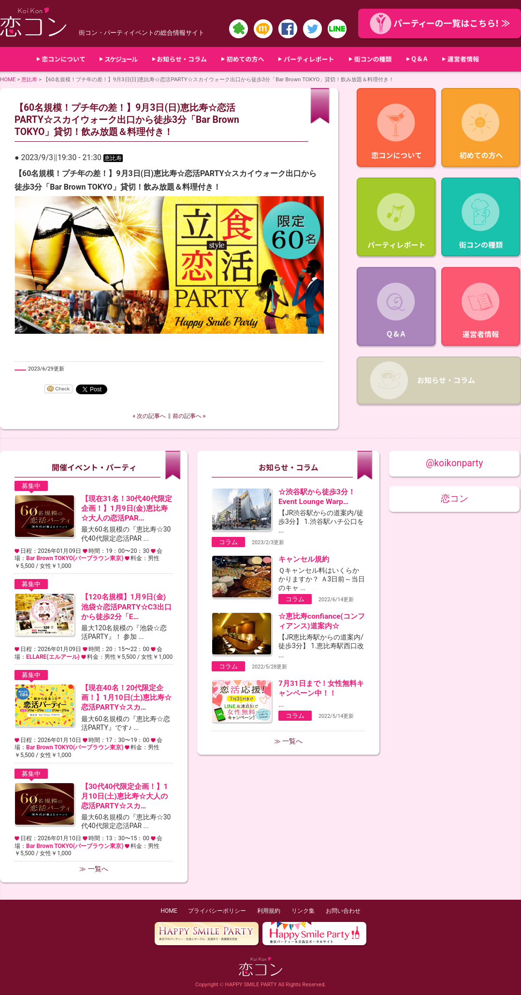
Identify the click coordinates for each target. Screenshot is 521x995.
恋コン (454, 498)
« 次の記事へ (149, 416)
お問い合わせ (343, 910)
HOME (8, 79)
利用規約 (268, 910)
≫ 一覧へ (93, 869)
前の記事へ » (189, 416)
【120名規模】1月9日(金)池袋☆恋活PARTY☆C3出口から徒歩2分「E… (126, 607)
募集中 (31, 486)
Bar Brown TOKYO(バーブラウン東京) (74, 558)
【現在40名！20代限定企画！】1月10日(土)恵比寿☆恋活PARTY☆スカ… (126, 697)
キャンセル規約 (303, 559)
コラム (228, 542)
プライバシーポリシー (217, 910)
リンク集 (303, 910)
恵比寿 (29, 79)
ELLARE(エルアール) (53, 656)
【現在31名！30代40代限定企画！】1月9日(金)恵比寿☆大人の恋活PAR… (126, 508)
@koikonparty (454, 463)
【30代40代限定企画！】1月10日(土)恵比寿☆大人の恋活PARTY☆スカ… (124, 796)
